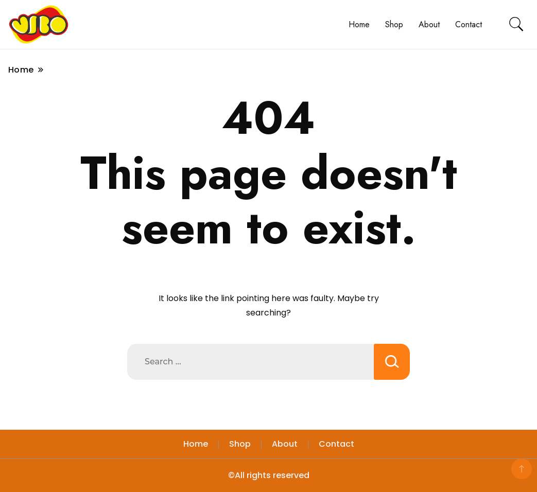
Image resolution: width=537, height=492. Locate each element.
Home (359, 24)
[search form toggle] (516, 24)
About (429, 24)
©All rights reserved (268, 475)
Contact (468, 24)
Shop (394, 24)
